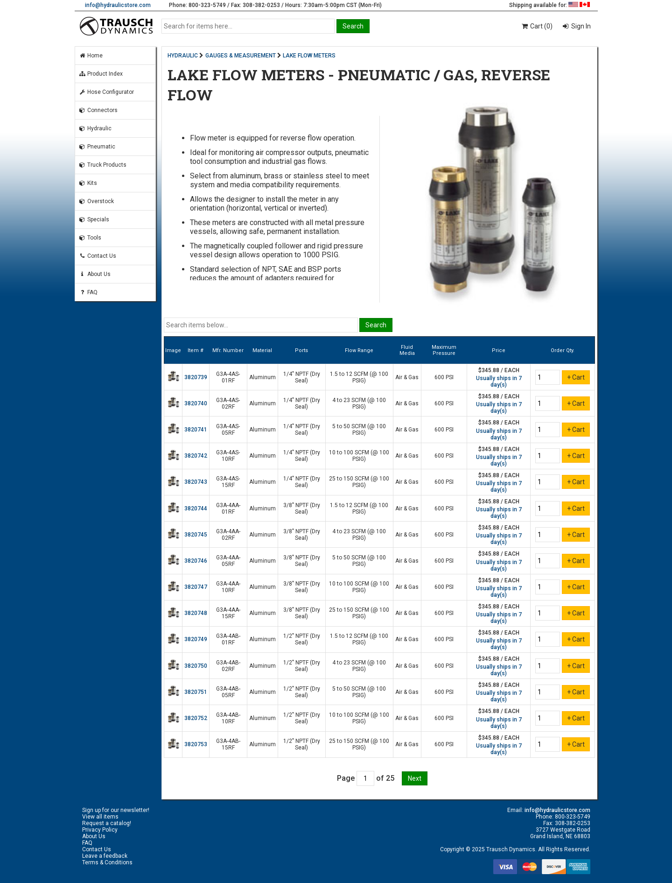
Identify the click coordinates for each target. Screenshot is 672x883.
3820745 (195, 534)
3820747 (195, 587)
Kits (88, 183)
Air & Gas (407, 377)
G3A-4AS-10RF (228, 455)
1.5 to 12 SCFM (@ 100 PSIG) (359, 377)
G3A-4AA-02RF (228, 534)
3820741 (195, 429)
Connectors (98, 110)
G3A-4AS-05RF (228, 429)
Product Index (101, 74)
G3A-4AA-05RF (228, 560)
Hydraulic (95, 128)
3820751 (195, 692)
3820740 (195, 403)
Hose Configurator (106, 92)
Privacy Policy (100, 829)
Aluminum (262, 377)
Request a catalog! (106, 823)
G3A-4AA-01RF (228, 508)
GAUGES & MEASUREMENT (240, 55)
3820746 (195, 561)
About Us (95, 274)
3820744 (195, 508)
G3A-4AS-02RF (228, 403)
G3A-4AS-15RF (228, 481)
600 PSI (444, 377)
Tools (90, 237)
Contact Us (97, 256)
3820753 (195, 744)
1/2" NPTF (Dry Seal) (301, 639)
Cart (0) (536, 26)
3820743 (195, 482)
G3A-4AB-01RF (228, 639)
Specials (94, 219)
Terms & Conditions (107, 862)
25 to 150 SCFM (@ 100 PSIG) (359, 481)
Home (91, 55)
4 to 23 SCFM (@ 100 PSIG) (359, 403)
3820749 (195, 639)
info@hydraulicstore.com (118, 5)
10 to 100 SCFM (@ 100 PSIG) (359, 455)
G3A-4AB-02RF (228, 665)
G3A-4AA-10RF (228, 586)
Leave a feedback (104, 856)
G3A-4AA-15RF (228, 613)
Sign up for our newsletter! (115, 810)
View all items (100, 816)
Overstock (96, 201)
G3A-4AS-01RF (228, 377)
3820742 (195, 455)
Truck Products (102, 165)
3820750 (195, 666)
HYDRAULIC (183, 55)
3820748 (195, 613)
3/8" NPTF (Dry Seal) (301, 508)
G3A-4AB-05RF (228, 692)
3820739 (195, 377)
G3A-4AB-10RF (228, 718)
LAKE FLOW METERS (309, 55)
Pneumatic (97, 146)
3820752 (195, 718)
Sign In (580, 26)
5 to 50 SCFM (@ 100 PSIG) (359, 429)
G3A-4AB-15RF (228, 744)
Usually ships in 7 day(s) (499, 381)
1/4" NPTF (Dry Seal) (301, 377)
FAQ (88, 292)
